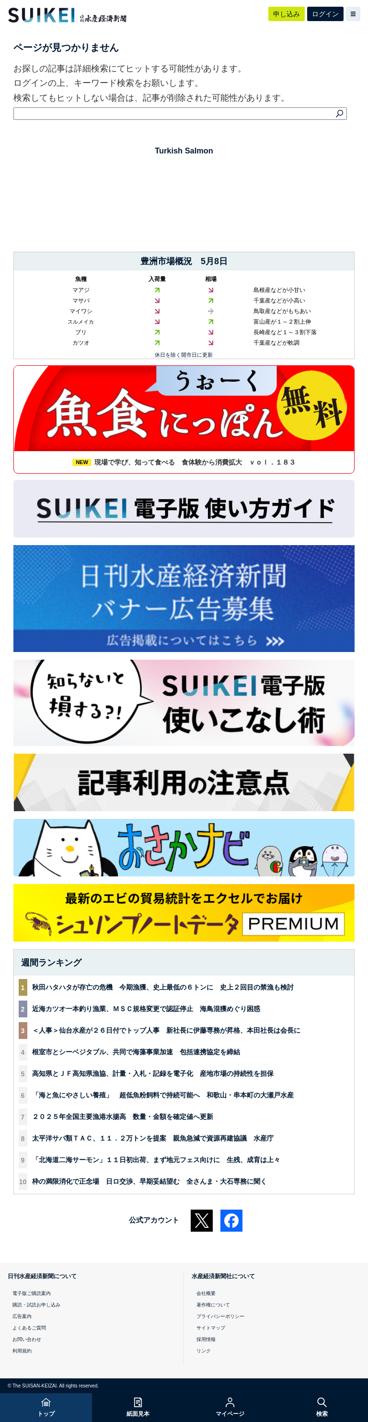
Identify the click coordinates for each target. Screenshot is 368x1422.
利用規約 (22, 1350)
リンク (203, 1350)
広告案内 (22, 1316)
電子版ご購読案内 (31, 1293)
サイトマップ (210, 1327)
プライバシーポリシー (220, 1316)
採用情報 (206, 1339)
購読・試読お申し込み (36, 1304)
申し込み (286, 14)
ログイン (325, 14)
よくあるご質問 (29, 1327)
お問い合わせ (26, 1339)
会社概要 (206, 1293)
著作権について (213, 1304)
